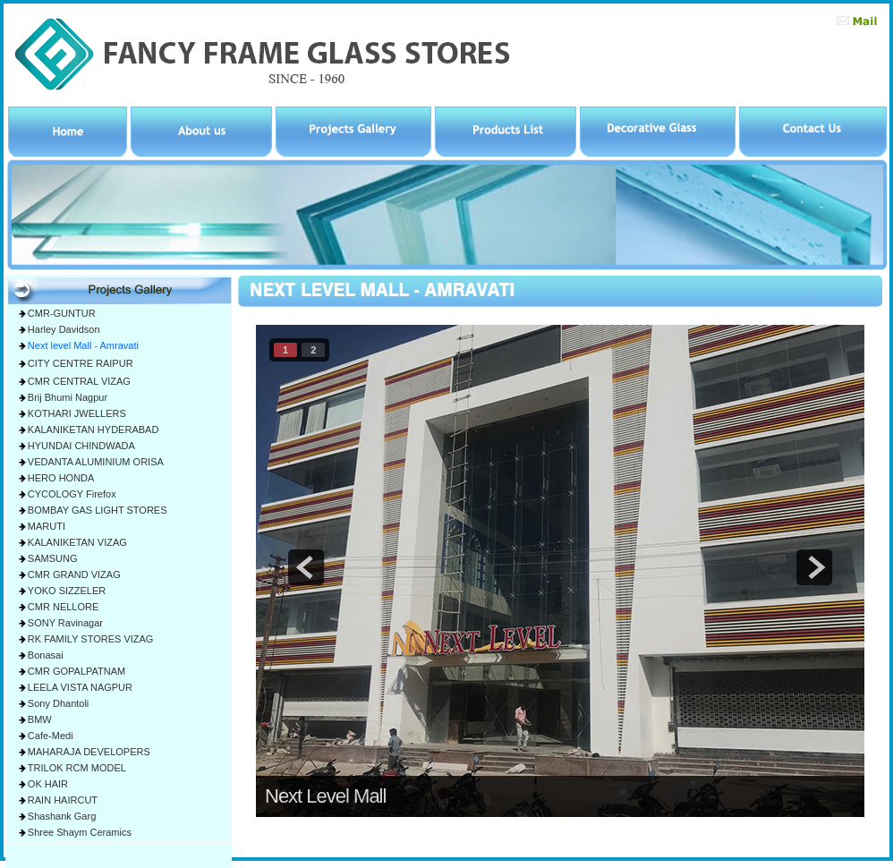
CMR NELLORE (63, 606)
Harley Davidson (64, 329)
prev (306, 567)
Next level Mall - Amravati (83, 345)
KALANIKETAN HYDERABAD (93, 429)
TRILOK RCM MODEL (77, 767)
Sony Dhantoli (58, 703)
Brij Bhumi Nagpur (67, 397)
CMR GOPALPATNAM (76, 671)
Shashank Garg (62, 816)
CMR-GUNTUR (62, 313)
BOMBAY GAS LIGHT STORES (97, 510)
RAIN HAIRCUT (63, 800)
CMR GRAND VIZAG (74, 574)
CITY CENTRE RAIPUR (80, 363)
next (814, 567)
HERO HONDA (61, 477)
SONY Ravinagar (65, 622)
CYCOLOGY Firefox (72, 494)
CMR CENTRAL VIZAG (79, 381)
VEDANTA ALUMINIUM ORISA (96, 461)
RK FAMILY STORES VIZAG (91, 639)
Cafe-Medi (50, 735)
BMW (40, 719)
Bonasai (46, 655)
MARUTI (46, 526)
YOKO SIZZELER (67, 590)
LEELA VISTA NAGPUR (80, 687)
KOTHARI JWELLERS (77, 413)
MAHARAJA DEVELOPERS (89, 751)
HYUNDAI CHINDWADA (81, 445)
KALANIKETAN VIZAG (77, 542)
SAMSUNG (53, 558)
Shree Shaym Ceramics (80, 832)
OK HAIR (48, 784)
